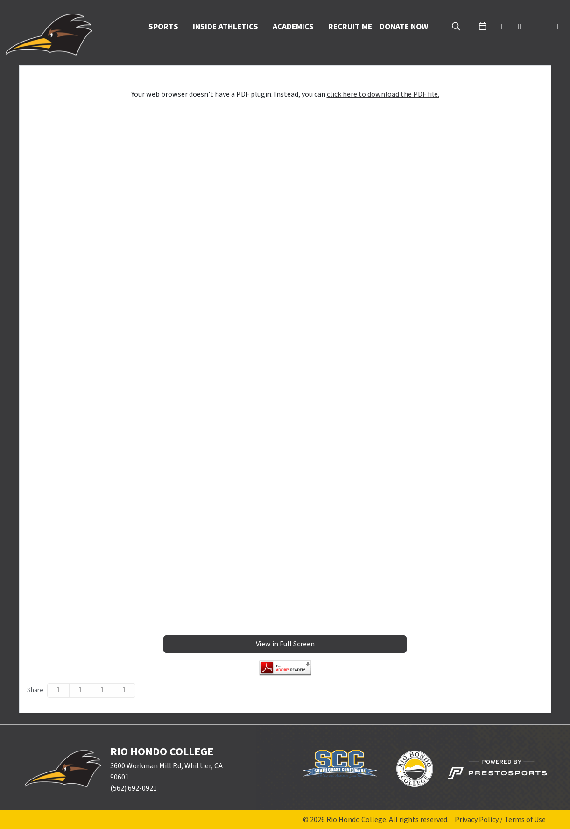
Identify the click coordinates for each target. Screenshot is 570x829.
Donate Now (404, 27)
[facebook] (519, 27)
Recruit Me (350, 27)
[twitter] (500, 27)
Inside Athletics (225, 27)
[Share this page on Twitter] (80, 690)
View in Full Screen (285, 644)
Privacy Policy (477, 820)
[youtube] (538, 27)
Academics (293, 27)
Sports (163, 27)
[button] (166, 27)
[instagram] (556, 27)
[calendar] (482, 27)
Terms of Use (525, 820)
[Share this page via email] (102, 690)
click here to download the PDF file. (383, 94)
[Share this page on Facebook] (58, 690)
